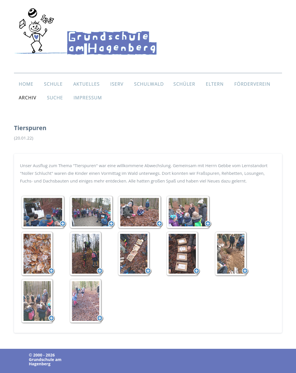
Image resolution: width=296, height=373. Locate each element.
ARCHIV (28, 98)
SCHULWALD (149, 84)
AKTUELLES (86, 84)
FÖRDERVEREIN (252, 84)
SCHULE (53, 84)
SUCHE (55, 98)
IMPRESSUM (88, 98)
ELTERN (215, 84)
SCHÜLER (184, 84)
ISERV (117, 84)
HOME (26, 84)
